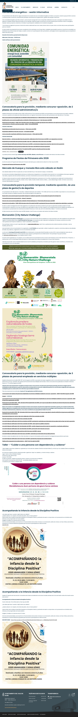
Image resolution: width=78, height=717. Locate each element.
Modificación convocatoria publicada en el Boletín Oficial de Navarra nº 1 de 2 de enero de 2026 (27, 120)
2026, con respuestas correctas (54, 139)
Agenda (57, 7)
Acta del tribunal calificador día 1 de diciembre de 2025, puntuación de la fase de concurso (25, 428)
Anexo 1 (4, 396)
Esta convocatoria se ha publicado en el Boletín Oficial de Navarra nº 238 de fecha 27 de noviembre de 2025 (30, 117)
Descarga (21, 151)
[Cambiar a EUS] (74, 5)
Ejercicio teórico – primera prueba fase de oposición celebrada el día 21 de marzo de (24, 139)
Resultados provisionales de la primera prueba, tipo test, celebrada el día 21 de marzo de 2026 (26, 141)
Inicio (17, 7)
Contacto (64, 7)
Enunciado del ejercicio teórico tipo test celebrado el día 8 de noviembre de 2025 (23, 416)
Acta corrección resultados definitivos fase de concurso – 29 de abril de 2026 (22, 134)
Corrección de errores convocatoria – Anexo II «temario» (17, 198)
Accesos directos (7, 10)
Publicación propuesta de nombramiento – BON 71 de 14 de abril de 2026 (20, 441)
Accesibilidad (42, 714)
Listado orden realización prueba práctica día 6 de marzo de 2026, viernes (21, 431)
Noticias (49, 7)
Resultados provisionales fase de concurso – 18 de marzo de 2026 (19, 129)
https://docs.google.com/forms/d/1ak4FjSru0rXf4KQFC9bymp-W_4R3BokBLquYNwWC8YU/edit (34, 620)
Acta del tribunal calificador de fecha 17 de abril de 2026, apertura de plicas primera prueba (26, 149)
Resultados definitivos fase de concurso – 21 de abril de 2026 (18, 131)
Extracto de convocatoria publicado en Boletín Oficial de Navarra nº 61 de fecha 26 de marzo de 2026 (28, 201)
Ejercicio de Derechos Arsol (33, 714)
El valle (43, 7)
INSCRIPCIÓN (5, 525)
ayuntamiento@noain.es (10, 707)
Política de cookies (12, 714)
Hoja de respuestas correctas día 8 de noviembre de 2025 (17, 418)
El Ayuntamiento (25, 7)
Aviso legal (4, 714)
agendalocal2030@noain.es (10, 235)
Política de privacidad (21, 714)
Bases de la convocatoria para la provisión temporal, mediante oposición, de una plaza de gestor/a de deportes (31, 196)
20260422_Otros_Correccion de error (10, 151)
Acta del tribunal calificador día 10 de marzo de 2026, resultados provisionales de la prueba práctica (28, 433)
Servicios (35, 7)
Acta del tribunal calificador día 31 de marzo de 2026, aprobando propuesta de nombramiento (27, 438)
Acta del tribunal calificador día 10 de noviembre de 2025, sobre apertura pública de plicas (25, 423)
